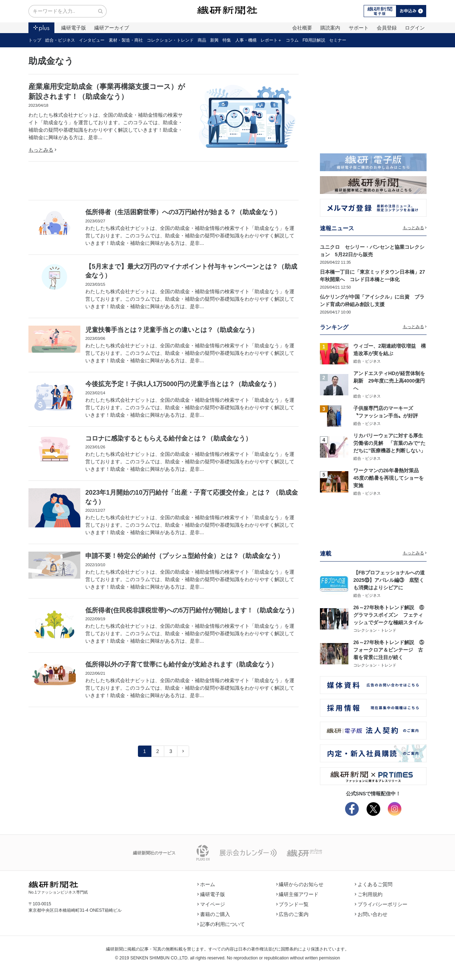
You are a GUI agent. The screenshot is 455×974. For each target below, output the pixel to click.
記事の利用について (221, 924)
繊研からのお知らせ (300, 884)
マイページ (211, 904)
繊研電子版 (73, 28)
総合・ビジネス (60, 40)
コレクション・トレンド (170, 40)
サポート (359, 28)
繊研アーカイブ (111, 28)
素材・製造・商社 (126, 40)
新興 (214, 40)
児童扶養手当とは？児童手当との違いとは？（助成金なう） (171, 329)
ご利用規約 (368, 894)
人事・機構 (246, 40)
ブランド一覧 (292, 904)
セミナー (337, 40)
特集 (227, 40)
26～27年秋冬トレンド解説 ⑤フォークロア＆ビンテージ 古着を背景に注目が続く (388, 649)
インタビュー (92, 40)
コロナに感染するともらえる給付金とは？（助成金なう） (168, 438)
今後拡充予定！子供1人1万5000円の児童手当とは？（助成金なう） (182, 384)
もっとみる (42, 150)
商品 (202, 40)
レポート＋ (271, 40)
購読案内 (330, 28)
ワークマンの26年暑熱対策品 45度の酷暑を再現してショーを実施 (388, 478)
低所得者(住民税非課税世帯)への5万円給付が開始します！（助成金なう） (191, 610)
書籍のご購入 (213, 914)
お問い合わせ (371, 914)
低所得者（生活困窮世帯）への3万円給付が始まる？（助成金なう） (183, 212)
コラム (292, 40)
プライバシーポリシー (381, 904)
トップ (34, 40)
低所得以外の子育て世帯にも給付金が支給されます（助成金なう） (181, 664)
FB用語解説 (314, 40)
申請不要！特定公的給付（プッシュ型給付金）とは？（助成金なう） (184, 555)
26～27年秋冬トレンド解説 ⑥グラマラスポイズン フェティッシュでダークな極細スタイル (388, 615)
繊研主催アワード (297, 894)
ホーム (206, 884)
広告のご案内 (292, 914)
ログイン (415, 28)
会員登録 (387, 28)
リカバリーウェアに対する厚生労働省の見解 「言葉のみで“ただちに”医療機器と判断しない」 (389, 443)
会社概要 (302, 28)
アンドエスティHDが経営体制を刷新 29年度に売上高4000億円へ (389, 380)
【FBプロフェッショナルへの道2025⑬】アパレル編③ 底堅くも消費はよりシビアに (389, 580)
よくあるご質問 (373, 884)
